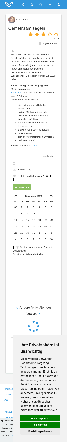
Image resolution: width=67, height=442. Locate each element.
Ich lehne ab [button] (40, 424)
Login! (33, 145)
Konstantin (18, 19)
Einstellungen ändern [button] (40, 431)
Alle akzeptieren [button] (40, 418)
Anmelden (22, 187)
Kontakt (8, 412)
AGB (6, 400)
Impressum (10, 389)
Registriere (16, 92)
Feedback (9, 417)
